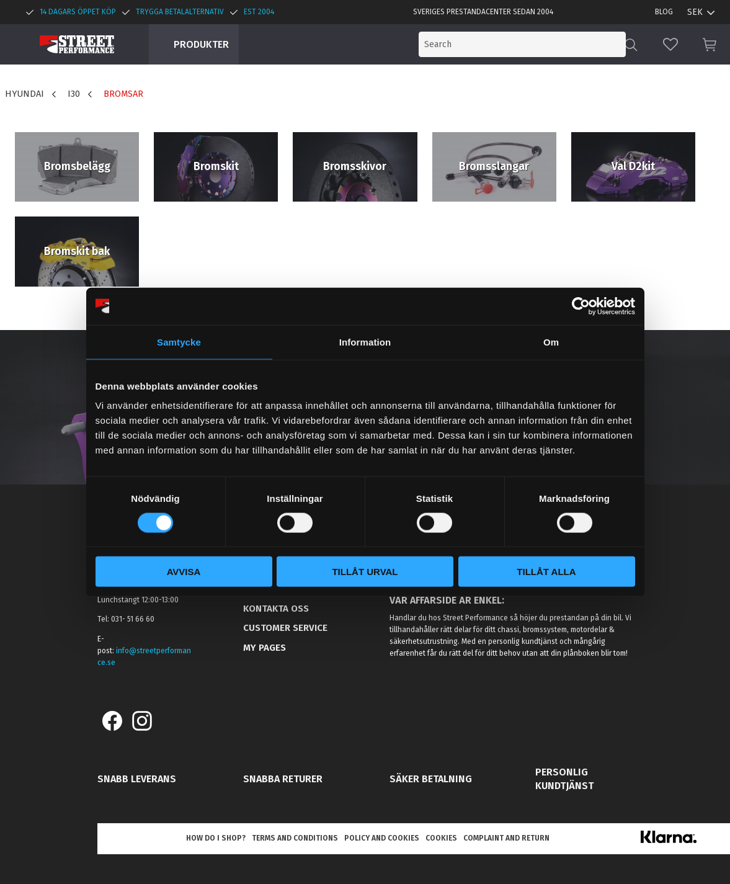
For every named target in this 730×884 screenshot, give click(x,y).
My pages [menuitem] (264, 647)
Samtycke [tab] (179, 341)
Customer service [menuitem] (285, 627)
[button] (670, 44)
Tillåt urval (365, 571)
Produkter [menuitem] (201, 44)
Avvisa (184, 571)
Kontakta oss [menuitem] (276, 608)
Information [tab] (365, 341)
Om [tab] (551, 341)
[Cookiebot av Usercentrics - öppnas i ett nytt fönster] (581, 306)
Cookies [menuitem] (441, 838)
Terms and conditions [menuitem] (295, 838)
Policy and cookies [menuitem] (381, 838)
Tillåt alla (546, 571)
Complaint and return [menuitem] (506, 838)
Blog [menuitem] (664, 11)
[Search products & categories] (524, 44)
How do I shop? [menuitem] (216, 838)
